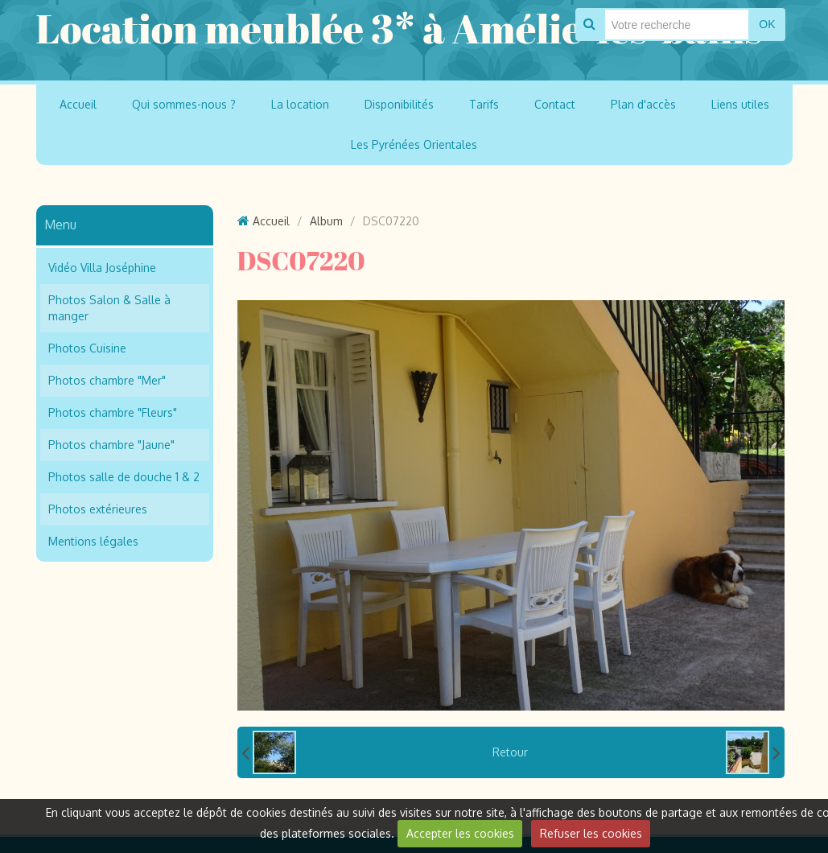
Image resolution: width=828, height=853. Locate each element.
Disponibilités (399, 104)
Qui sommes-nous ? (184, 104)
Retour (510, 752)
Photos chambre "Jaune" (111, 444)
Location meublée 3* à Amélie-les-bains (399, 28)
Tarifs (484, 104)
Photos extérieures (97, 509)
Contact (554, 104)
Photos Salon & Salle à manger (109, 308)
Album (326, 221)
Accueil (78, 104)
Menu (60, 224)
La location (300, 104)
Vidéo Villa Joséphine (102, 267)
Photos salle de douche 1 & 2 (124, 477)
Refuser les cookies (591, 833)
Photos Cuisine (87, 348)
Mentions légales (93, 541)
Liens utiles (740, 104)
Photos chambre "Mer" (107, 380)
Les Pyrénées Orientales (414, 144)
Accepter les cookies (460, 833)
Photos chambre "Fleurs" (112, 412)
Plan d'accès (643, 104)
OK (767, 24)
